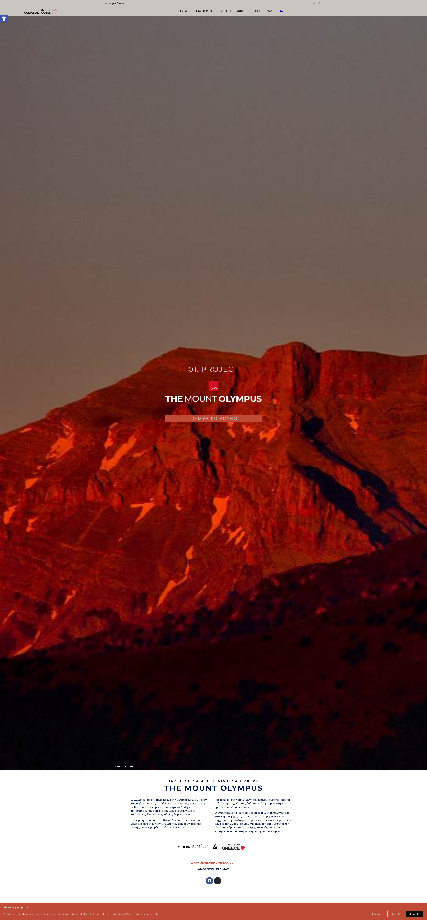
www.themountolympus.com (213, 862)
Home (184, 11)
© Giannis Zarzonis (122, 766)
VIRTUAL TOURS (232, 11)
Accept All (414, 914)
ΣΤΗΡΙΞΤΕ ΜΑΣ (262, 11)
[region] (213, 911)
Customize (376, 914)
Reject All (395, 914)
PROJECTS (204, 11)
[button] (4, 18)
